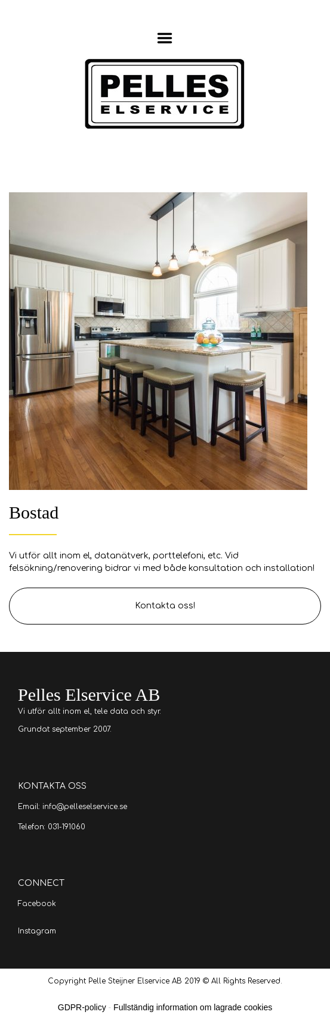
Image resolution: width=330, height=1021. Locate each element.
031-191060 (66, 827)
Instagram (37, 931)
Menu (165, 38)
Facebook (37, 904)
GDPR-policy (82, 1007)
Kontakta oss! (165, 605)
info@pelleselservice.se (84, 807)
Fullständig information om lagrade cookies (192, 1007)
